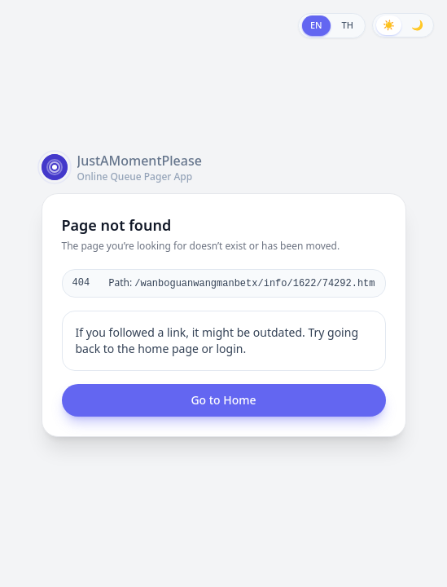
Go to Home (223, 400)
